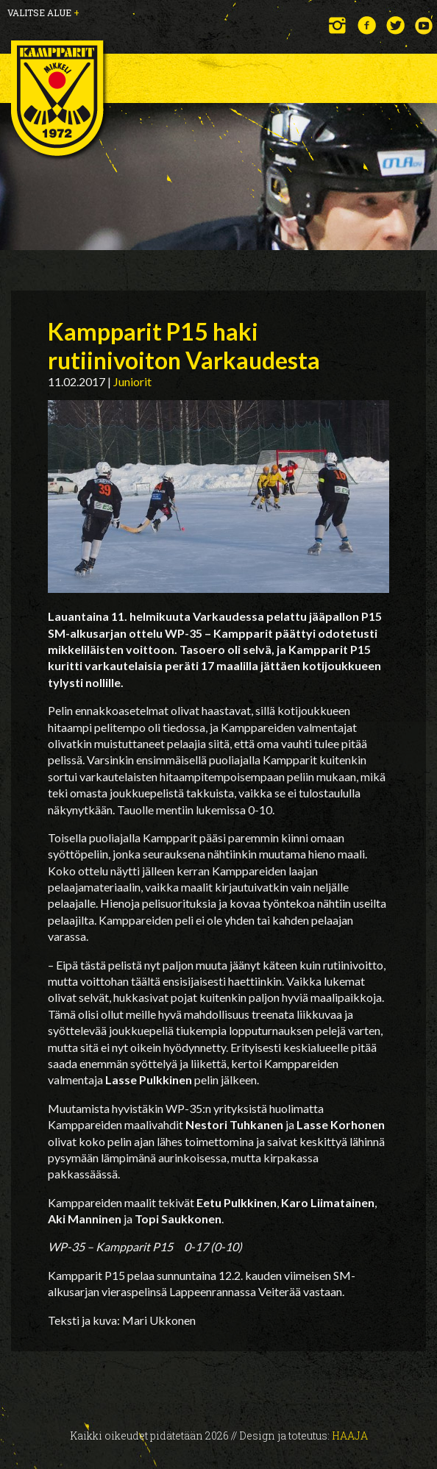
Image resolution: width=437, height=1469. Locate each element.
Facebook (367, 25)
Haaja (350, 1436)
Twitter (395, 25)
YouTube (424, 25)
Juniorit (132, 381)
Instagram (338, 25)
